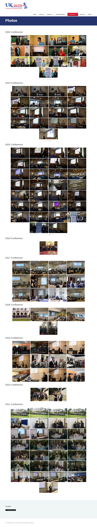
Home (34, 14)
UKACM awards (61, 14)
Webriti (32, 522)
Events (50, 14)
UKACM (41, 14)
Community (73, 14)
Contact (82, 14)
